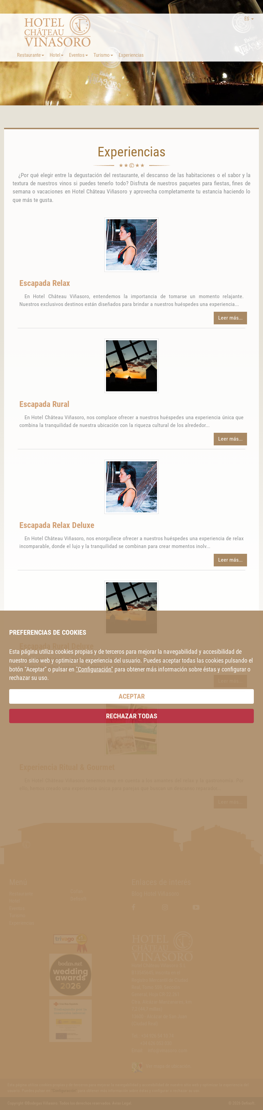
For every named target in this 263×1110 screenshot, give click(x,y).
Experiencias (131, 55)
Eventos (78, 55)
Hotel (57, 55)
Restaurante (30, 55)
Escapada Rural (44, 404)
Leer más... (230, 317)
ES (249, 19)
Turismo (103, 55)
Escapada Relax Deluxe (56, 525)
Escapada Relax (44, 283)
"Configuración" (94, 669)
